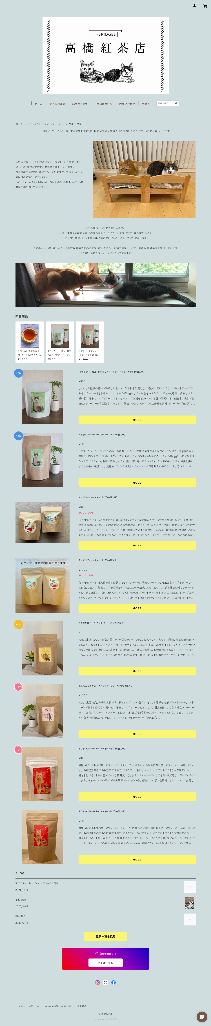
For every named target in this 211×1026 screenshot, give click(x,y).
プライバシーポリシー (28, 1006)
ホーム (39, 104)
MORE (137, 419)
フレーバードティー (54, 124)
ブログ (145, 104)
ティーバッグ (34, 124)
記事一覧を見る (105, 936)
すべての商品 (57, 104)
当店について (104, 104)
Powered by (105, 1019)
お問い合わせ (127, 104)
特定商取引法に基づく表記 (58, 1006)
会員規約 (81, 1006)
